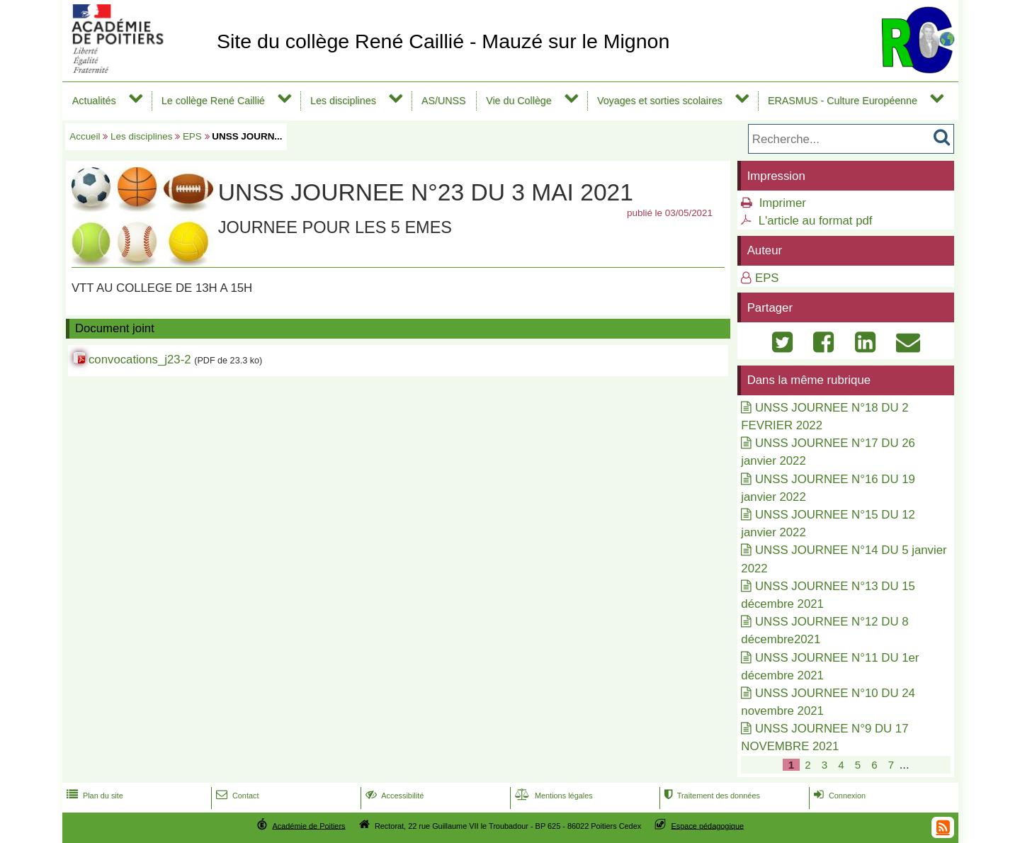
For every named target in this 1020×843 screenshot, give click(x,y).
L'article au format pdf (816, 220)
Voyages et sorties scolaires (659, 100)
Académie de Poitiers (308, 825)
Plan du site (93, 795)
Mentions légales (552, 795)
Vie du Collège (519, 100)
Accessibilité (393, 795)
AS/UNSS (443, 100)
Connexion (838, 795)
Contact (236, 795)
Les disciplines (343, 100)
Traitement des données (711, 795)
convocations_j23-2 (140, 359)
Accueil (84, 136)
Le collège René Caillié (213, 100)
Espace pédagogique (708, 825)
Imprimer (782, 203)
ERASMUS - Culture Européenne (842, 100)
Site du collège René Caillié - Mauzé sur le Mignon (443, 41)
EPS (192, 136)
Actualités (94, 100)
